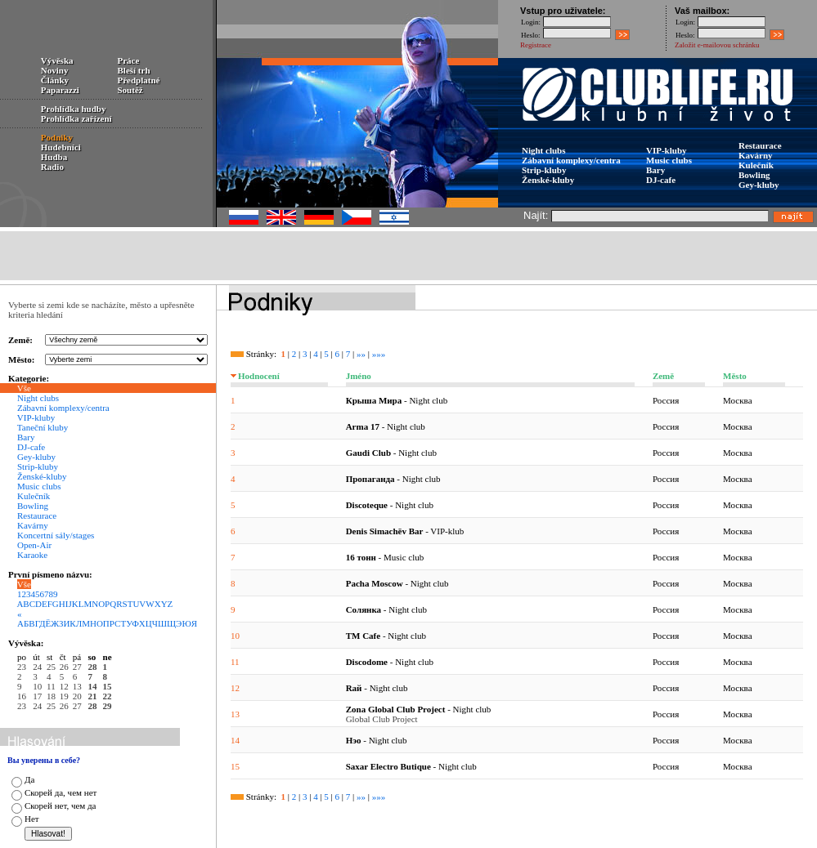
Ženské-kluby (548, 180)
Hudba (54, 157)
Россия (666, 400)
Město (735, 376)
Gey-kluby (758, 185)
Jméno (358, 376)
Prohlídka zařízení (76, 118)
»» (361, 354)
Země (663, 376)
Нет (32, 818)
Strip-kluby (544, 170)
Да (29, 779)
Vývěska (57, 60)
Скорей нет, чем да (61, 805)
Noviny (55, 70)
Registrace (535, 45)
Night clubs (544, 150)
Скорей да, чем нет (61, 792)
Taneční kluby (42, 427)
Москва (737, 400)
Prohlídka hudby (73, 109)
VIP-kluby (666, 150)
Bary (655, 170)
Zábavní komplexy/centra (571, 160)
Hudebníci (61, 147)
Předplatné (139, 80)
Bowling (754, 175)
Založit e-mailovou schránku (717, 45)
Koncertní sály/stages (55, 535)
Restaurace (760, 145)
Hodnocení (259, 376)
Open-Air (34, 545)
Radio (52, 167)
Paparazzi (60, 90)
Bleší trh (134, 70)
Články (55, 80)
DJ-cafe (661, 180)
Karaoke (32, 555)
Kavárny (755, 155)
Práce (129, 60)
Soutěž (130, 90)
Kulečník (756, 165)
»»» (379, 354)
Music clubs (669, 160)
